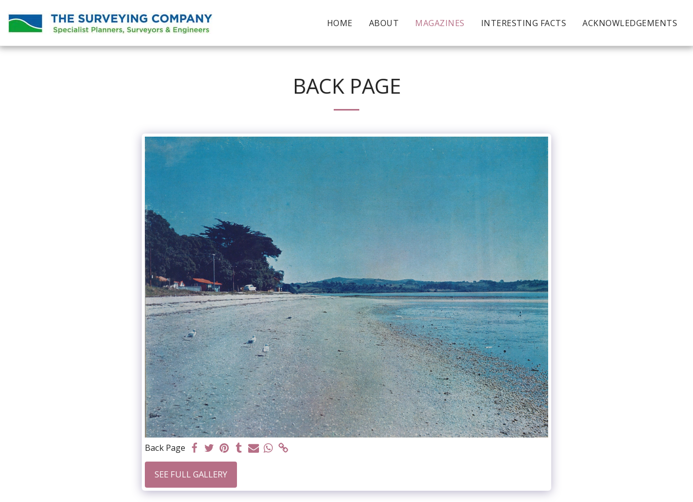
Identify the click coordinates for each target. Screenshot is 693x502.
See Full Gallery (191, 474)
